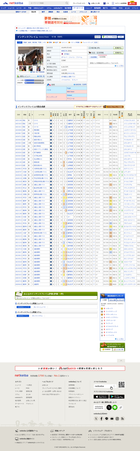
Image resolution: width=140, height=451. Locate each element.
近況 (95, 42)
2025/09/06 (18, 130)
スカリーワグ (128, 262)
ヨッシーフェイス (129, 281)
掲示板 (34, 42)
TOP (19, 42)
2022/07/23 (18, 220)
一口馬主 (113, 8)
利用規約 (72, 391)
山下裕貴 (70, 130)
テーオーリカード (129, 191)
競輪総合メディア (30, 442)
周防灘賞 (36, 130)
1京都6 (24, 178)
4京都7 (24, 274)
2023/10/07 (18, 184)
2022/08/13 (18, 217)
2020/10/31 (18, 274)
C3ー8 (35, 120)
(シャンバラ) (128, 197)
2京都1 (24, 184)
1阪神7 (24, 201)
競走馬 (33, 12)
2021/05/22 (18, 258)
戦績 (25, 42)
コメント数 (112, 300)
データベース (78, 8)
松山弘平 (70, 172)
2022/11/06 (18, 213)
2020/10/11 (18, 278)
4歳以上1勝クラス (39, 197)
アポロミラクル (128, 246)
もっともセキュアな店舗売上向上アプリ (107, 435)
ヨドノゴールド (128, 258)
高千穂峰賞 (37, 152)
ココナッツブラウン (112, 317)
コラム (49, 8)
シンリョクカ (110, 335)
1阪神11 (24, 262)
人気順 (104, 300)
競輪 (132, 3)
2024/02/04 (18, 175)
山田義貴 (70, 162)
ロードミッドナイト (130, 133)
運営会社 (72, 407)
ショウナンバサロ (129, 278)
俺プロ (105, 8)
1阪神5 (24, 265)
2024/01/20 (18, 178)
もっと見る (119, 66)
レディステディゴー (130, 284)
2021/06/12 (18, 255)
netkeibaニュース (23, 307)
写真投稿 (41, 72)
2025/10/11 (18, 127)
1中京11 (24, 268)
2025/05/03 (18, 152)
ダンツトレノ (128, 233)
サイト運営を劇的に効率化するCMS (105, 439)
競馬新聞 (97, 8)
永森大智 (70, 127)
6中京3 (24, 207)
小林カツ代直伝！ (63, 439)
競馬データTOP (21, 12)
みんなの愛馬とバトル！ (30, 435)
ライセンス (72, 404)
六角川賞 (36, 133)
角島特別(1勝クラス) (40, 233)
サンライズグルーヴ (130, 175)
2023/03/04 (18, 201)
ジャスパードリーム (130, 229)
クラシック (83, 12)
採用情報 (72, 385)
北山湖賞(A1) (38, 159)
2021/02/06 (18, 268)
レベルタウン (128, 274)
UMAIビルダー (39, 8)
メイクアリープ (128, 210)
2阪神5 (24, 229)
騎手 (43, 12)
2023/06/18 (18, 191)
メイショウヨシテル (130, 268)
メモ (44, 42)
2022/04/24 (18, 226)
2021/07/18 (18, 249)
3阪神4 (24, 252)
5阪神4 (24, 242)
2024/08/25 (18, 168)
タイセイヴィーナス (130, 226)
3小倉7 (24, 220)
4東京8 (24, 181)
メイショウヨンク (129, 127)
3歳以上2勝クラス (39, 184)
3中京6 (24, 223)
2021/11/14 (18, 242)
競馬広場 (29, 391)
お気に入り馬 (30, 400)
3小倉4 (24, 172)
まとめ (127, 8)
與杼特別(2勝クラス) (40, 194)
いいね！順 (118, 349)
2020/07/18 (18, 281)
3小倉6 (24, 249)
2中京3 (24, 197)
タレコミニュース (40, 307)
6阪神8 (24, 239)
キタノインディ (128, 271)
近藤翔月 (70, 120)
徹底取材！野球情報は (67, 435)
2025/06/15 (18, 143)
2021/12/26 (18, 239)
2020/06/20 (18, 284)
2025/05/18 (18, 149)
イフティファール (129, 265)
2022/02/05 (18, 233)
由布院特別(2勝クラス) (41, 175)
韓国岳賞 (36, 162)
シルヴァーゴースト (130, 130)
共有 (97, 37)
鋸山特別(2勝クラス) (40, 188)
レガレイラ (109, 308)
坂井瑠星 (70, 178)
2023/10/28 (18, 181)
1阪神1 (24, 204)
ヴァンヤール (128, 239)
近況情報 (102, 57)
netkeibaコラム (23, 316)
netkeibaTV (58, 8)
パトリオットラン (129, 204)
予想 (29, 8)
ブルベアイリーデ (129, 165)
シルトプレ (127, 156)
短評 (55, 42)
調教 (49, 42)
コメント (63, 42)
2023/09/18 (18, 188)
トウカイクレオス (129, 120)
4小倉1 (24, 217)
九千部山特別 (38, 156)
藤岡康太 (70, 194)
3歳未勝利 (37, 249)
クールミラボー (128, 181)
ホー (69, 217)
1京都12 (24, 194)
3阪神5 (24, 284)
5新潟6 (24, 246)
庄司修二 (67, 54)
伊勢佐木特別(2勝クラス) (41, 181)
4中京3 (24, 255)
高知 (23, 120)
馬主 (58, 12)
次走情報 (94, 57)
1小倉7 (24, 233)
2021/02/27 (18, 265)
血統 (29, 42)
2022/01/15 (18, 236)
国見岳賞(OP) (38, 165)
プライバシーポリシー (76, 394)
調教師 (51, 12)
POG (120, 8)
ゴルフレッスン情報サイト (66, 437)
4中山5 (24, 188)
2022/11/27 (18, 210)
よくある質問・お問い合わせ (51, 391)
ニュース (11, 8)
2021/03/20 (18, 262)
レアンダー (127, 172)
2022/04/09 (18, 229)
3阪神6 (24, 191)
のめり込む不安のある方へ (51, 394)
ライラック (109, 323)
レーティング (120, 300)
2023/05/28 (18, 194)
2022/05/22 (18, 223)
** (84, 120)
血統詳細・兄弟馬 (80, 84)
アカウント (29, 404)
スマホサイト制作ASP (102, 437)
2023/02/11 (18, 204)
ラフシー (75, 80)
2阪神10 (24, 226)
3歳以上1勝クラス (39, 207)
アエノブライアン (129, 136)
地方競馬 (68, 8)
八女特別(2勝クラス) (40, 172)
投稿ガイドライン (74, 397)
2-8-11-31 (71, 73)
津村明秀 (70, 181)
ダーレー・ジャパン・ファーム (71, 57)
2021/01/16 (18, 271)
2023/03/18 (18, 197)
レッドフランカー (129, 255)
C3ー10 (36, 127)
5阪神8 (24, 210)
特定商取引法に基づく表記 (77, 400)
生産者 (65, 12)
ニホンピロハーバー (130, 217)
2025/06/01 (18, 146)
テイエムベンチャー (130, 242)
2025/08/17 (18, 133)
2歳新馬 (36, 284)
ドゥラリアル (128, 184)
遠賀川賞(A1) (38, 139)
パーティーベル (128, 213)
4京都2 (24, 278)
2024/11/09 (18, 162)
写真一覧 (35, 72)
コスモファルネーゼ (130, 152)
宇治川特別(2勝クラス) (41, 178)
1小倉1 (24, 236)
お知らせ (45, 385)
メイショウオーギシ (130, 123)
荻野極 (70, 175)
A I (25, 8)
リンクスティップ (111, 311)
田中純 (70, 159)
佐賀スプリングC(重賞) (41, 149)
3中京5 (24, 258)
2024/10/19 (18, 165)
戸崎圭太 (70, 242)
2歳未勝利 (37, 274)
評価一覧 (41, 76)
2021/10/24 (18, 246)
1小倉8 (24, 175)
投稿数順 (106, 349)
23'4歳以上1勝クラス (68, 76)
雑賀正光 (64, 51)
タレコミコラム (37, 316)
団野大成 (70, 191)
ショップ (88, 8)
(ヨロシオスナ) (128, 249)
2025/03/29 (18, 159)
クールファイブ (128, 236)
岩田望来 (70, 168)
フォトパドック (87, 42)
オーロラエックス (111, 332)
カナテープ (109, 329)
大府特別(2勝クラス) (40, 168)
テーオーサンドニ (129, 201)
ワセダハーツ (128, 194)
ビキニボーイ (128, 143)
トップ (3, 8)
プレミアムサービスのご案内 (51, 388)
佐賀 (23, 130)
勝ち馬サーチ (95, 12)
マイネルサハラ (128, 139)
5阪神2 (24, 213)
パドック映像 (74, 42)
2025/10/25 (18, 123)
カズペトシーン (128, 168)
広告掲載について (74, 388)
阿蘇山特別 (37, 136)
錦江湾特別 (37, 146)
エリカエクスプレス (112, 326)
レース (19, 8)
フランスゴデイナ (129, 188)
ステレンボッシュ (111, 314)
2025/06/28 (18, 139)
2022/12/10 (18, 207)
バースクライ (65, 80)
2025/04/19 (18, 156)
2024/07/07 (18, 172)
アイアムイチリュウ (130, 207)
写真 (39, 42)
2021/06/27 (18, 252)
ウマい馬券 (18, 391)
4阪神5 (24, 281)
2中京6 (24, 168)
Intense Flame (44, 37)
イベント (135, 8)
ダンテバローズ (128, 178)
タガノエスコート (129, 220)
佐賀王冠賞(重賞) (39, 143)
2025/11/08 (18, 120)
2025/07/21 (18, 136)
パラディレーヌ (110, 320)
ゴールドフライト (129, 252)
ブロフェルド (128, 223)
